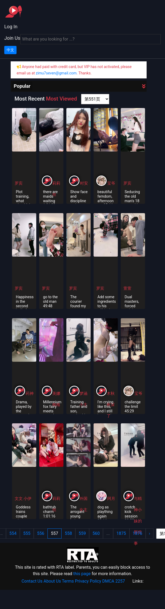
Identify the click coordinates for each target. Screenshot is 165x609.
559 (82, 533)
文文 (19, 498)
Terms (68, 581)
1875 (121, 533)
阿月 (111, 498)
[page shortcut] (95, 99)
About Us (52, 581)
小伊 (27, 498)
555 (26, 533)
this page (82, 573)
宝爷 (111, 183)
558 (68, 533)
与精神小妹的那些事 (138, 521)
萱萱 (127, 288)
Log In (10, 26)
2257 (120, 581)
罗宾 (19, 183)
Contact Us (32, 581)
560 (96, 533)
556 (40, 533)
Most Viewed (61, 98)
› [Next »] (149, 533)
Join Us (12, 38)
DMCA (108, 581)
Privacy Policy (88, 581)
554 (13, 533)
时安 (84, 183)
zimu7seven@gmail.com (56, 73)
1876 (137, 533)
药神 (30, 393)
